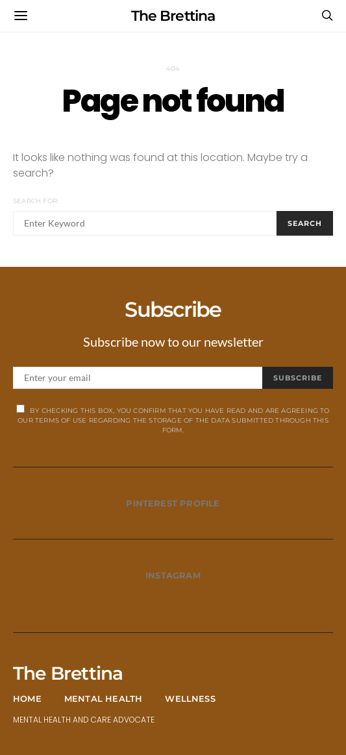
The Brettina (172, 16)
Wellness (190, 698)
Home (27, 698)
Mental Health (103, 698)
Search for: (35, 201)
